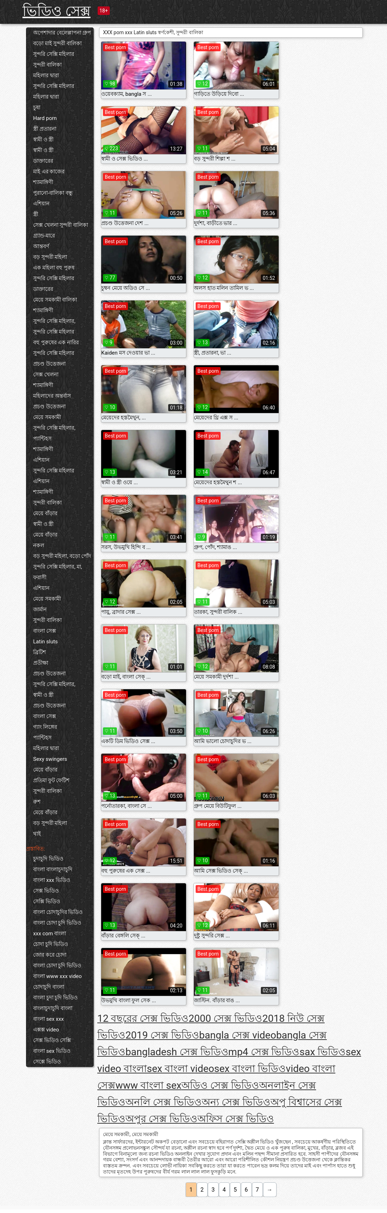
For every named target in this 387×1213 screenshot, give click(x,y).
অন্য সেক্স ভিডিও (236, 1102)
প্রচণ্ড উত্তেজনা (49, 364)
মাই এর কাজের (48, 171)
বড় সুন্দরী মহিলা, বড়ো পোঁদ (62, 556)
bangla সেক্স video (237, 1035)
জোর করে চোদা (49, 955)
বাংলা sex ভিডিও (52, 1051)
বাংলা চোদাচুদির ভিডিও (58, 912)
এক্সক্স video (46, 1029)
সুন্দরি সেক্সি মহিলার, (54, 321)
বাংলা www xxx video (57, 976)
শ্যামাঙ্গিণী (43, 182)
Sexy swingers (50, 759)
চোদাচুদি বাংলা (48, 987)
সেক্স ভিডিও (46, 891)
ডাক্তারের (43, 161)
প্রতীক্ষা (40, 663)
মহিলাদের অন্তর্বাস (52, 396)
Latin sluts (45, 641)
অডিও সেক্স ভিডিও (220, 1085)
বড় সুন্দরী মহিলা (50, 257)
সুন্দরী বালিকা (47, 65)
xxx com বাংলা (49, 933)
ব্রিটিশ (39, 652)
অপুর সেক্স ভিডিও (161, 1119)
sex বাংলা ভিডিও (250, 1069)
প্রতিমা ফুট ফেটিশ (51, 780)
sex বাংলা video (180, 1069)
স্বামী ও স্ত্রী (43, 139)
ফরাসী (39, 577)
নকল (38, 545)
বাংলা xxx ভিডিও (51, 880)
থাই (37, 834)
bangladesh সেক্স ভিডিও (176, 1052)
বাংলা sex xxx (48, 1019)
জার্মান (40, 609)
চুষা (36, 107)
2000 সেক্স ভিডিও (225, 1018)
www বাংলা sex (148, 1085)
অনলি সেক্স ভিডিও (163, 1102)
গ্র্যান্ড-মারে (44, 235)
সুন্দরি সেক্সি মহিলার (53, 54)
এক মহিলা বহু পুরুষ (53, 268)
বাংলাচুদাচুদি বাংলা (52, 1008)
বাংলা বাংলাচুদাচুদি (52, 869)
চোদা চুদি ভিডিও (50, 944)
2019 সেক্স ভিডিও (162, 1035)
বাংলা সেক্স (44, 631)
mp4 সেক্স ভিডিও (264, 1052)
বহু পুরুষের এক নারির (56, 342)
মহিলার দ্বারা (46, 75)
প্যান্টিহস (42, 438)
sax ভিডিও (323, 1052)
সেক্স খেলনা (45, 374)
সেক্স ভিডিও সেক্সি (52, 1040)
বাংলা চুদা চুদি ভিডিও (55, 997)
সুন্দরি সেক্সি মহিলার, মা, (57, 567)
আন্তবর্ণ (41, 246)
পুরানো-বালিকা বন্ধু (53, 193)
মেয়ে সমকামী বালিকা (55, 300)
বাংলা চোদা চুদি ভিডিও (57, 923)
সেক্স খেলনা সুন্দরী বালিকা (60, 225)
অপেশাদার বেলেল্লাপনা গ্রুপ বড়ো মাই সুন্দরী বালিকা (62, 38)
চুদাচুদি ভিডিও (48, 859)
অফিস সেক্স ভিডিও (235, 1119)
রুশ (37, 802)
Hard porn (45, 118)
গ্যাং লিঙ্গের (45, 727)
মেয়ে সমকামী (47, 417)
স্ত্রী (35, 214)
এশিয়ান (41, 203)
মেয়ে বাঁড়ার (45, 513)
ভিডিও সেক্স (56, 11)
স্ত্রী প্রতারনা (44, 129)
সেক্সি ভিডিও (46, 901)
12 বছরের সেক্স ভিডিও (143, 1018)
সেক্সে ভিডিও (47, 1061)
